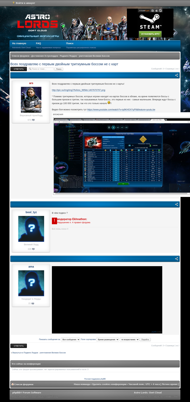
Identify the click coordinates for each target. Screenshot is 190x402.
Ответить (18, 69)
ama (31, 266)
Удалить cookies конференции (109, 384)
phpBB (154, 332)
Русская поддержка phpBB (95, 379)
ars (31, 83)
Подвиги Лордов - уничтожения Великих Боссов (84, 56)
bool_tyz (31, 212)
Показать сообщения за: (59, 339)
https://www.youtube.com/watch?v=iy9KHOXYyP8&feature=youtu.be (121, 109)
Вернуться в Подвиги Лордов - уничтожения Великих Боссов (39, 353)
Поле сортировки (100, 339)
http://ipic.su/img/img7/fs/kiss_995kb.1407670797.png (78, 90)
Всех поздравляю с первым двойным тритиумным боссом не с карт (64, 64)
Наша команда (82, 384)
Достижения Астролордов (44, 56)
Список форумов (20, 56)
